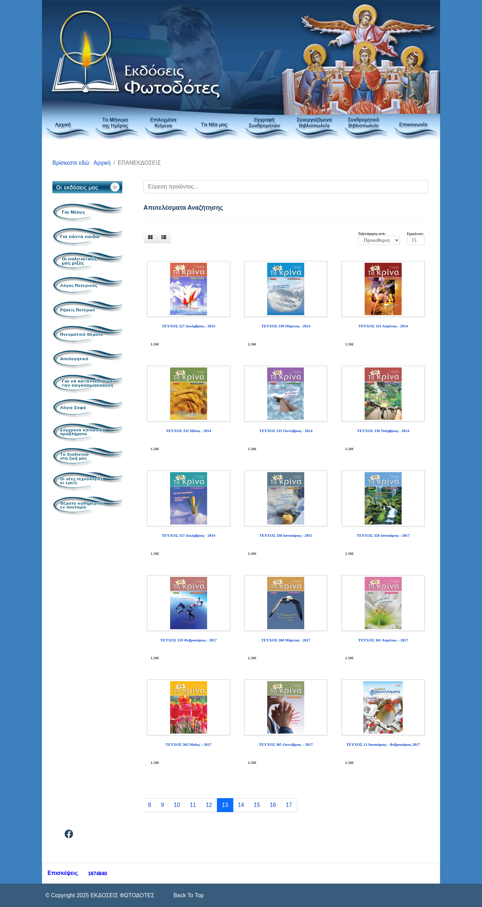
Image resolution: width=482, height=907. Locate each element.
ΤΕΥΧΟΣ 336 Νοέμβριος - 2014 (383, 431)
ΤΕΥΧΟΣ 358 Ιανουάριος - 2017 (383, 535)
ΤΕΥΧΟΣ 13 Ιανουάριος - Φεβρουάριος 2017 (383, 744)
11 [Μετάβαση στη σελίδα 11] (193, 805)
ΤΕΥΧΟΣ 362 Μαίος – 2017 (188, 744)
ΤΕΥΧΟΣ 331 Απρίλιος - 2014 (383, 326)
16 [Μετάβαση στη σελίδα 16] (273, 805)
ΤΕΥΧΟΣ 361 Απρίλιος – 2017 (383, 640)
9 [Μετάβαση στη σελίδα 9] (162, 805)
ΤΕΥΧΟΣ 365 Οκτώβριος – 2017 (286, 744)
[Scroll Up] (188, 895)
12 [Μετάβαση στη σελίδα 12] (209, 805)
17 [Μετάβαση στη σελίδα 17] (289, 805)
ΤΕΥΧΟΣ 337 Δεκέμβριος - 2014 (188, 535)
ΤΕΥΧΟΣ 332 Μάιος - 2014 (188, 431)
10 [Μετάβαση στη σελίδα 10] (177, 805)
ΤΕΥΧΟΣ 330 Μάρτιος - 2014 (286, 326)
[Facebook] (69, 835)
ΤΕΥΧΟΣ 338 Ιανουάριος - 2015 (285, 535)
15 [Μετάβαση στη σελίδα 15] (257, 805)
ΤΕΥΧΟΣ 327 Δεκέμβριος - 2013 (188, 326)
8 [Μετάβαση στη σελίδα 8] (149, 805)
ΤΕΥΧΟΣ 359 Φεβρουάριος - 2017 (188, 640)
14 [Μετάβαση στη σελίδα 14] (241, 805)
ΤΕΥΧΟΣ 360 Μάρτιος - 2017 (286, 640)
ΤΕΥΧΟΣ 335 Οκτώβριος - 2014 (285, 431)
